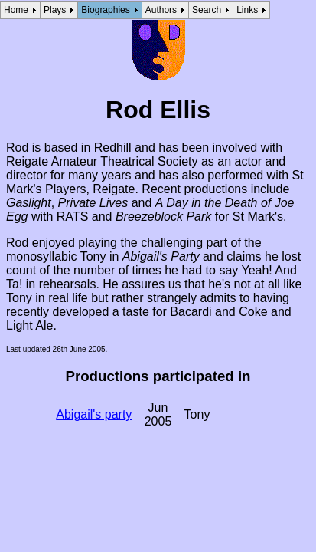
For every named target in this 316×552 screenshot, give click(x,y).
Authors (161, 10)
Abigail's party (94, 414)
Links (247, 10)
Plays (55, 10)
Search (206, 10)
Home (16, 10)
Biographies (105, 10)
